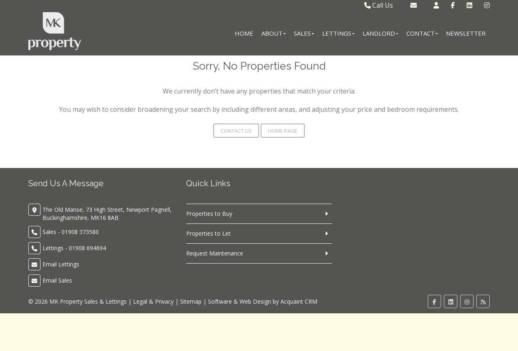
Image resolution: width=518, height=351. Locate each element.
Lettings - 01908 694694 (74, 248)
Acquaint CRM (298, 301)
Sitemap (191, 301)
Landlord (380, 33)
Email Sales (57, 280)
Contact (422, 33)
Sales (304, 33)
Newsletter (466, 33)
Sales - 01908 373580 (70, 232)
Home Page (282, 130)
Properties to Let (208, 233)
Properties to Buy (209, 213)
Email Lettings (60, 264)
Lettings (338, 33)
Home (244, 33)
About (273, 33)
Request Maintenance (214, 253)
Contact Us (236, 130)
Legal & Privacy (153, 301)
